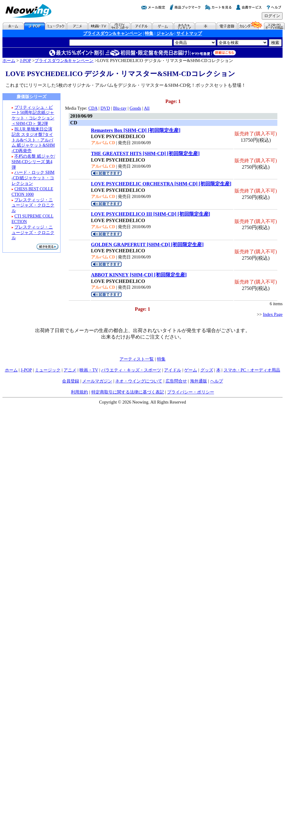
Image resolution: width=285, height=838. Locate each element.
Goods (135, 108)
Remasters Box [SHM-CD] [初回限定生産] (136, 130)
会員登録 (70, 381)
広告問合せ (176, 381)
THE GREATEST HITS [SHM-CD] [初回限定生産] (145, 153)
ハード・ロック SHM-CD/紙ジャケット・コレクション (33, 178)
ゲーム (190, 370)
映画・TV (88, 370)
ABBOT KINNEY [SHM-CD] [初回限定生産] (139, 274)
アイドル (172, 370)
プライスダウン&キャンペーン (112, 33)
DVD (105, 108)
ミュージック (47, 370)
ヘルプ (216, 381)
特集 (149, 33)
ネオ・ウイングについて (138, 381)
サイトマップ (189, 33)
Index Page (273, 314)
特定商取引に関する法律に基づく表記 (127, 392)
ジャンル (165, 33)
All (146, 108)
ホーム (8, 60)
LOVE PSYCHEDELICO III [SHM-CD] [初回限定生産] (150, 214)
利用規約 (79, 392)
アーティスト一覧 (136, 359)
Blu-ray (119, 108)
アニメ (70, 370)
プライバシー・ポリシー (190, 392)
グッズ (206, 370)
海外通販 (198, 381)
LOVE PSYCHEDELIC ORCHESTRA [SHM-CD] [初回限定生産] (161, 183)
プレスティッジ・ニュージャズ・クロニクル (33, 205)
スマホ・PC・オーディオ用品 (252, 370)
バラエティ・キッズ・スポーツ (131, 370)
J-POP (25, 60)
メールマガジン (97, 381)
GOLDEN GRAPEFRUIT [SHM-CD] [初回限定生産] (147, 244)
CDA (92, 108)
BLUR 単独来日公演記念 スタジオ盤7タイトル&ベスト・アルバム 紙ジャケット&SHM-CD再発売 (33, 140)
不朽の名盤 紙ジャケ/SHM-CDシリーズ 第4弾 (33, 162)
